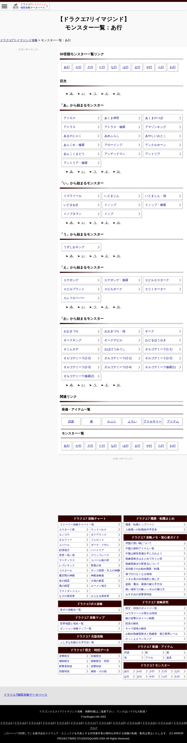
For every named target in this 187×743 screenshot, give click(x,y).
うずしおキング (74, 247)
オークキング (73, 340)
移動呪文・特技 (100, 661)
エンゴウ (64, 534)
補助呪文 (64, 661)
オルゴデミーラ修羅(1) (160, 367)
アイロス (70, 118)
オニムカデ (71, 349)
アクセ (149, 657)
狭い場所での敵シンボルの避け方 (145, 589)
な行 (114, 67)
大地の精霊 (97, 580)
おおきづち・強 (114, 331)
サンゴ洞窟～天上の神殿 (105, 570)
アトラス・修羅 (114, 127)
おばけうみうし (114, 349)
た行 (102, 67)
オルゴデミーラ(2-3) (77, 367)
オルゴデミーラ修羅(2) (79, 376)
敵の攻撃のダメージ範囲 (139, 618)
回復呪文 (96, 655)
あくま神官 (111, 118)
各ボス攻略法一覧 (70, 609)
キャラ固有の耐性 (135, 628)
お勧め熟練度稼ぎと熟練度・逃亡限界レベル (151, 633)
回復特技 (64, 671)
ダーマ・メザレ (100, 544)
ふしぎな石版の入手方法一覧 (77, 642)
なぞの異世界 (67, 596)
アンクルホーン (155, 144)
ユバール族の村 (100, 560)
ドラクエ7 (91, 722)
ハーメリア (97, 550)
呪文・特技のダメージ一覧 (141, 608)
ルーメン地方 (99, 585)
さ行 (90, 67)
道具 (169, 657)
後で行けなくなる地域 (138, 573)
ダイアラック (99, 534)
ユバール (64, 544)
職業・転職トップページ (139, 524)
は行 (126, 67)
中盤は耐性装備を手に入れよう (143, 553)
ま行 (137, 67)
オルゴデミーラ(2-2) (158, 358)
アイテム (173, 421)
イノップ (110, 204)
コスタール (65, 570)
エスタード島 (67, 529)
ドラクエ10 (133, 722)
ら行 (161, 67)
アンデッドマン (114, 153)
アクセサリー (153, 421)
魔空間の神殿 (67, 575)
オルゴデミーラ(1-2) (77, 358)
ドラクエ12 (164, 722)
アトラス (70, 127)
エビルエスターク (157, 280)
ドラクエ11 (149, 722)
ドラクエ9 (119, 722)
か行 (79, 67)
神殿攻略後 (97, 575)
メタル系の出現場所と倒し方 (142, 579)
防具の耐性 (132, 623)
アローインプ (113, 144)
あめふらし (111, 135)
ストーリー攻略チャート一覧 (77, 524)
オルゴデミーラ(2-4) (118, 367)
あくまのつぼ (154, 118)
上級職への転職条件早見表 (141, 529)
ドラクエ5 (62, 722)
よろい (132, 421)
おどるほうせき (155, 340)
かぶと (111, 421)
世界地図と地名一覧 (72, 623)
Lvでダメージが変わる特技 (141, 613)
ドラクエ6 (76, 722)
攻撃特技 (96, 666)
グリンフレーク (100, 555)
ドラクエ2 (20, 722)
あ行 (67, 67)
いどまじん (111, 195)
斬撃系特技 (65, 666)
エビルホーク (113, 289)
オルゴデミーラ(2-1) (118, 358)
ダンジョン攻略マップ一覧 (75, 628)
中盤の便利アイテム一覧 (139, 548)
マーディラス (67, 560)
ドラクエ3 (34, 722)
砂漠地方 (64, 550)
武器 (71, 421)
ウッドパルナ (99, 529)
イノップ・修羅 (155, 204)
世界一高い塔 (67, 555)
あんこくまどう (74, 153)
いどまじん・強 (155, 195)
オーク (149, 331)
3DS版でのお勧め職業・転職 (142, 568)
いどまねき (71, 204)
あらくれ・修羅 (74, 144)
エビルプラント (74, 289)
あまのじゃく (73, 135)
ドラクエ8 (105, 722)
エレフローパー (74, 298)
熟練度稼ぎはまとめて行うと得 (143, 558)
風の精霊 (64, 585)
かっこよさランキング (138, 638)
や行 (149, 67)
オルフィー (65, 539)
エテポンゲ (71, 280)
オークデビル (113, 340)
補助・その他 (99, 671)
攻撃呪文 (64, 655)
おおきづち (71, 331)
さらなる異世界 (100, 596)
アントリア (152, 153)
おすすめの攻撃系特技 (138, 594)
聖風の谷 (96, 565)
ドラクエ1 (6, 722)
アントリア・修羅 (76, 162)
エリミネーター (155, 289)
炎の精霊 (64, 580)
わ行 (173, 67)
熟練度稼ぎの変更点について (142, 563)
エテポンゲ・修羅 (116, 280)
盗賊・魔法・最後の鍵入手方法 (143, 584)
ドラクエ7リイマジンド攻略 (19, 40)
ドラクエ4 (48, 722)
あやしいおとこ (155, 135)
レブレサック (67, 565)
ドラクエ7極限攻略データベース (25, 694)
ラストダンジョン (69, 590)
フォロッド (97, 539)
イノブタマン (73, 213)
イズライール (73, 195)
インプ (108, 213)
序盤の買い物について (138, 543)
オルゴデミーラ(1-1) (158, 349)
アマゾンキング (155, 127)
